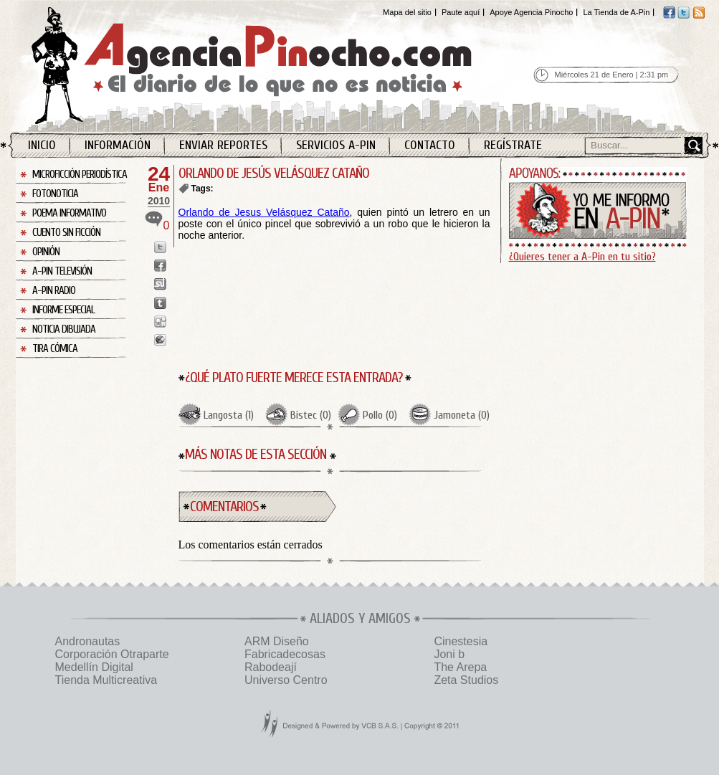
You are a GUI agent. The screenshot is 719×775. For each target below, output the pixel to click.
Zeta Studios (466, 680)
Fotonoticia (55, 194)
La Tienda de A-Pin (616, 12)
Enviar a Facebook (160, 266)
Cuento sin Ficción (66, 233)
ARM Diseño (276, 641)
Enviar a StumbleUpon (160, 284)
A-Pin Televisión (62, 271)
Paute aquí (461, 12)
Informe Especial (63, 310)
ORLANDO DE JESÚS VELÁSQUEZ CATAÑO (273, 173)
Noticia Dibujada (63, 329)
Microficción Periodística (79, 174)
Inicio (42, 145)
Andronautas (87, 641)
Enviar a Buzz (160, 340)
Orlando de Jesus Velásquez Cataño (264, 212)
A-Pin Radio (53, 291)
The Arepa (460, 667)
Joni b (449, 654)
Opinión (45, 252)
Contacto (429, 145)
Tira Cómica (54, 349)
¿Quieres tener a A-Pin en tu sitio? (582, 256)
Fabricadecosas (284, 654)
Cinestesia (460, 641)
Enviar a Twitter (160, 247)
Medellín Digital (94, 667)
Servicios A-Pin (336, 145)
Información (118, 145)
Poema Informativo (69, 213)
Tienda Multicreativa (106, 680)
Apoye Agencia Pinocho (531, 12)
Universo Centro (286, 680)
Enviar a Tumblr (160, 303)
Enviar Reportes (223, 145)
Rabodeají (270, 667)
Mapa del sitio (407, 12)
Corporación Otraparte (112, 654)
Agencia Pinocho (282, 65)
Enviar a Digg (160, 321)
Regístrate (513, 145)
